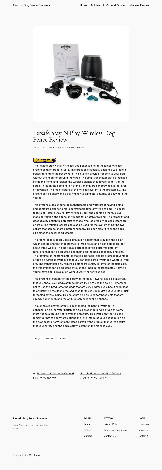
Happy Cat (58, 147)
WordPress (34, 455)
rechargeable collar (50, 239)
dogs (38, 338)
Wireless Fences (75, 147)
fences (49, 338)
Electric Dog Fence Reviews (31, 5)
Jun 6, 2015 (39, 147)
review (62, 338)
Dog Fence (88, 212)
